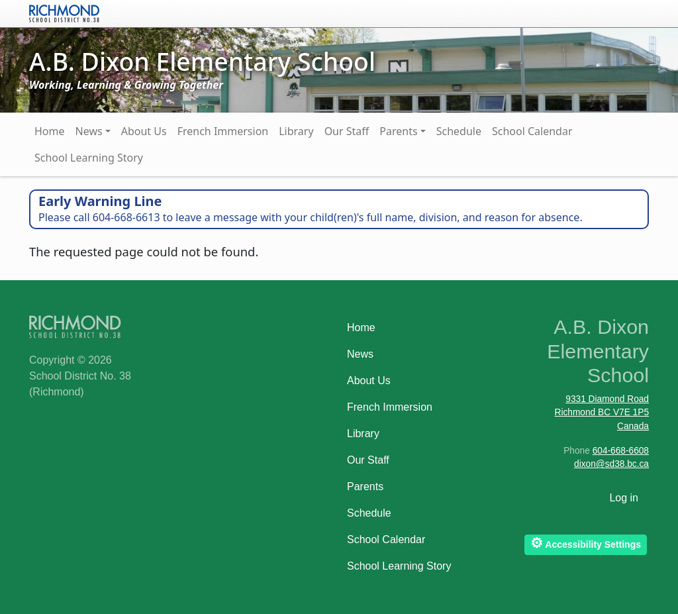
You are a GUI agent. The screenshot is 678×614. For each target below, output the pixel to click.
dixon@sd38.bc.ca (611, 464)
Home (49, 131)
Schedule (458, 131)
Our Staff (346, 131)
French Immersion (223, 131)
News (89, 131)
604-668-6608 (621, 451)
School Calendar (532, 131)
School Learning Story (88, 157)
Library (296, 131)
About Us (144, 131)
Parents (398, 131)
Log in (623, 497)
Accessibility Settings (585, 542)
